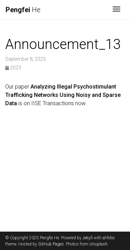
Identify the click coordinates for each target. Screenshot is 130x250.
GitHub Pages (51, 244)
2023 (13, 67)
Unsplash (98, 244)
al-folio (108, 237)
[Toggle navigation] (116, 9)
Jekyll (88, 237)
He (23, 10)
